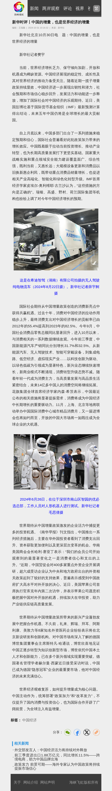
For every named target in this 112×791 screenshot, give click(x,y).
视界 (79, 8)
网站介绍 (30, 782)
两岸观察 (51, 8)
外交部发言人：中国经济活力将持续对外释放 (51, 750)
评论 (67, 8)
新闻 (34, 8)
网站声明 (47, 782)
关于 (17, 782)
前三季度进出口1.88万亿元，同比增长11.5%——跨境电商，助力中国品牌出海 (57, 757)
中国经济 (29, 720)
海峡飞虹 (19, 8)
